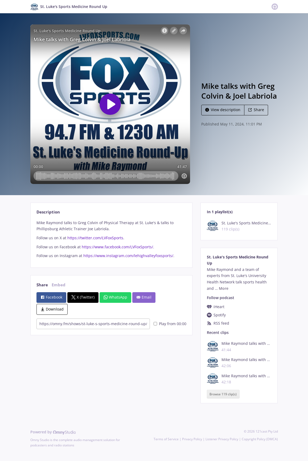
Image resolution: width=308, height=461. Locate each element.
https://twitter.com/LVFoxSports (95, 237)
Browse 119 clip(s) (223, 394)
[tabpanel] (111, 239)
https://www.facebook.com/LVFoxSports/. (118, 246)
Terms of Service (166, 439)
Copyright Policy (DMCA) (260, 439)
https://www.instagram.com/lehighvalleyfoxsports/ (128, 255)
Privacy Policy (192, 439)
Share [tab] (42, 285)
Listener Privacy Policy (222, 439)
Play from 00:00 (170, 323)
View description (222, 109)
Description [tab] (48, 212)
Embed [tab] (58, 285)
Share (256, 109)
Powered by (53, 431)
